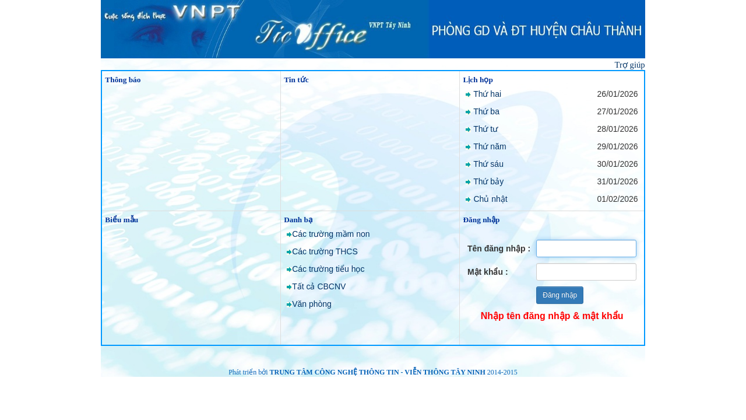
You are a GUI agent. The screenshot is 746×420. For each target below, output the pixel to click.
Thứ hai (487, 94)
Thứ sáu (488, 164)
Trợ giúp (630, 64)
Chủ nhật (490, 199)
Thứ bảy (488, 181)
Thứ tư (485, 129)
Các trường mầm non (331, 234)
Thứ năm (489, 146)
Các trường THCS (325, 251)
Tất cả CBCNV (319, 286)
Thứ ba (486, 111)
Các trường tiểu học (328, 269)
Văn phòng (312, 304)
